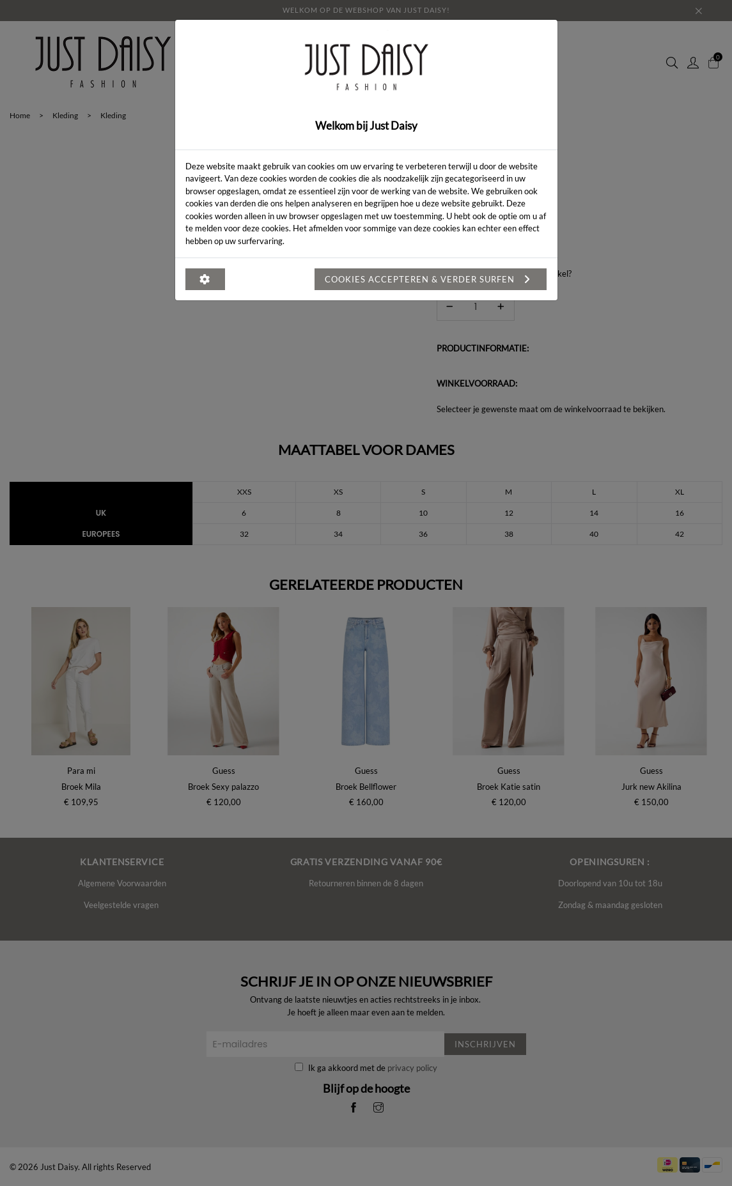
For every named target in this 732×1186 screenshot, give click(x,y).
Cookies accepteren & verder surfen (430, 279)
